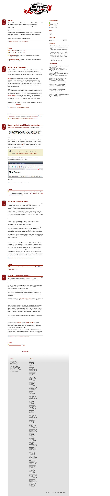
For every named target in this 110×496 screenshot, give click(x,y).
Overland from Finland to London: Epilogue (59, 45)
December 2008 (32, 444)
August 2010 (31, 420)
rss (14, 361)
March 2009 (31, 439)
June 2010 (31, 422)
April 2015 (31, 375)
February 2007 (32, 474)
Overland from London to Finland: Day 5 (58, 52)
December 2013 (32, 385)
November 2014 (32, 380)
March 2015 (31, 377)
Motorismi (12, 364)
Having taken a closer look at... (56, 88)
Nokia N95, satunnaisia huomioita (19, 276)
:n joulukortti (12, 50)
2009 (30, 426)
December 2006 (32, 477)
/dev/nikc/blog (38, 9)
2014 (30, 379)
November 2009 (32, 429)
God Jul (10, 20)
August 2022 (31, 362)
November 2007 (32, 462)
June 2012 (31, 402)
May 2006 (31, 486)
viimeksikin (18, 104)
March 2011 (31, 414)
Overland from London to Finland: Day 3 (58, 55)
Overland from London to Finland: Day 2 (58, 56)
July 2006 (31, 484)
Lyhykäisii (12, 363)
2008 (30, 443)
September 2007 (32, 465)
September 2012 (32, 399)
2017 (30, 364)
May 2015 (31, 374)
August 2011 (31, 410)
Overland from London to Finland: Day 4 (58, 53)
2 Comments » (11, 336)
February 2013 (32, 394)
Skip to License (28, 0)
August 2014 (31, 382)
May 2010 (31, 424)
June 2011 (31, 411)
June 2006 (31, 485)
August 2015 (31, 373)
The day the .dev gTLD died (56, 60)
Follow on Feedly (54, 23)
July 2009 (31, 434)
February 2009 (32, 440)
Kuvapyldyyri (12, 367)
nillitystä (29, 204)
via (37, 266)
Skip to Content (6, 0)
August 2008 (31, 449)
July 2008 (31, 451)
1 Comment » (11, 107)
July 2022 (31, 363)
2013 (30, 384)
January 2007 (31, 475)
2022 (30, 361)
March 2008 (31, 456)
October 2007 (31, 463)
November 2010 (32, 417)
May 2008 (31, 453)
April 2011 (31, 412)
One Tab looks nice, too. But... (56, 90)
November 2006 (32, 479)
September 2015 (32, 372)
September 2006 (32, 481)
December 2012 (32, 398)
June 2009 (31, 435)
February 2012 (32, 405)
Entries (53, 24)
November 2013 (32, 387)
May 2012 (31, 403)
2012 (30, 397)
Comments (53, 25)
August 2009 (31, 433)
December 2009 (32, 427)
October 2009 (31, 430)
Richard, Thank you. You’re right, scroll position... (58, 76)
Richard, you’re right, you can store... (58, 68)
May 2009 (31, 436)
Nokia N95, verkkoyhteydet (17, 67)
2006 (30, 476)
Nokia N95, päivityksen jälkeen (18, 201)
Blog (51, 33)
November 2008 (32, 445)
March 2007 (31, 472)
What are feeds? (54, 27)
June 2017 (31, 367)
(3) (36, 118)
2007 (30, 460)
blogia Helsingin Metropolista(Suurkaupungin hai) (26, 153)
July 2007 (31, 467)
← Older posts (25, 351)
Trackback (26, 41)
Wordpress (64, 492)
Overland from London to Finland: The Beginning (58, 58)
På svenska (12, 368)
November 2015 (32, 370)
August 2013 (31, 389)
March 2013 (31, 393)
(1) (23, 52)
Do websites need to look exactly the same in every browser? (22, 266)
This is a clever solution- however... (57, 80)
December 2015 (32, 369)
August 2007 (31, 466)
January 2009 (31, 442)
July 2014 (31, 383)
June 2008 (31, 452)
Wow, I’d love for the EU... (55, 96)
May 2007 (31, 470)
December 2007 (32, 461)
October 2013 (31, 388)
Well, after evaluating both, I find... (57, 85)
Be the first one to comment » (13, 41)
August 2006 (31, 483)
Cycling (11, 361)
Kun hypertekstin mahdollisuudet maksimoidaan (24, 125)
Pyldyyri (11, 366)
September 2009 (32, 431)
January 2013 (31, 396)
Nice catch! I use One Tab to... (56, 93)
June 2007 (31, 468)
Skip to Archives (17, 0)
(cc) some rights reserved (51, 492)
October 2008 (31, 447)
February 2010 (32, 425)
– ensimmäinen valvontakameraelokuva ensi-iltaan (21, 118)
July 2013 (31, 391)
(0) (24, 50)
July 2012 (31, 401)
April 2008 (31, 454)
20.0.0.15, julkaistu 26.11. (25, 298)
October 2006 (31, 480)
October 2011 (31, 408)
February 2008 (32, 457)
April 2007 (31, 471)
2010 (30, 416)
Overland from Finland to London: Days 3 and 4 (59, 48)
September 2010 (32, 418)
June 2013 (31, 392)
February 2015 (32, 378)
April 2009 (31, 438)
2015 (30, 368)
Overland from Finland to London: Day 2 (58, 49)
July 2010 (31, 421)
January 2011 (31, 415)
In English (12, 362)
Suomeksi (23, 41)
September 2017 (32, 365)
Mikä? (51, 34)
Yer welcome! (53, 83)
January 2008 (31, 458)
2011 (30, 407)
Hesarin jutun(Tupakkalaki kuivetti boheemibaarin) (18, 127)
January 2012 (31, 406)
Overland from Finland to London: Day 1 (58, 51)
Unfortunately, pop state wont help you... (58, 72)
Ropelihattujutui (19, 107)
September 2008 (32, 448)
